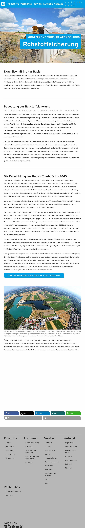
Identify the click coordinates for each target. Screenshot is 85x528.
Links (47, 483)
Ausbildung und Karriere (51, 474)
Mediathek (49, 465)
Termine (48, 446)
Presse (47, 454)
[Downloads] (65, 5)
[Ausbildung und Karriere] (68, 5)
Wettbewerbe (50, 450)
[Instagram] (68, 2)
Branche (8, 442)
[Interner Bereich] (71, 5)
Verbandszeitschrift (52, 462)
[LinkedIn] (65, 2)
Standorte (68, 468)
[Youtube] (74, 2)
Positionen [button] (26, 3)
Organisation (69, 442)
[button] (11, 413)
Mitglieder (68, 456)
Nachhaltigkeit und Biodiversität (32, 457)
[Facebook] (71, 2)
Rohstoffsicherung (32, 442)
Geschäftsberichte (51, 458)
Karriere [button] (48, 3)
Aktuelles (48, 442)
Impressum (9, 495)
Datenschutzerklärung (13, 491)
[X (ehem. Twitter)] (77, 2)
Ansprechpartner (71, 446)
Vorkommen (9, 446)
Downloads (49, 469)
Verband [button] (58, 3)
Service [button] (38, 3)
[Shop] (81, 2)
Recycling (28, 446)
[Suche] (74, 5)
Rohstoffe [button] (13, 3)
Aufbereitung (10, 454)
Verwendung (9, 458)
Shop (47, 479)
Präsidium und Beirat (70, 451)
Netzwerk (68, 464)
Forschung (29, 462)
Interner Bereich (71, 460)
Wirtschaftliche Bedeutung (30, 451)
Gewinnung (9, 450)
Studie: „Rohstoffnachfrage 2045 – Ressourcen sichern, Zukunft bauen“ (33, 275)
